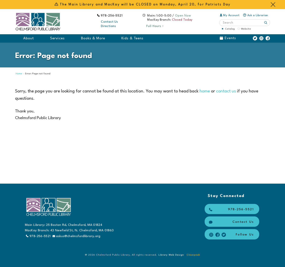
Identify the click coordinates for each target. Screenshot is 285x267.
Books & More (93, 38)
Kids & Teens (132, 38)
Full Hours (155, 26)
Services (57, 38)
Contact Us (109, 21)
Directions (108, 26)
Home (19, 74)
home (205, 91)
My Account (230, 15)
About (28, 38)
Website (246, 29)
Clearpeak (193, 255)
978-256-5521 (112, 15)
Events (228, 38)
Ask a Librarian (255, 15)
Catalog (230, 29)
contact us (226, 91)
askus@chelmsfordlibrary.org (77, 236)
